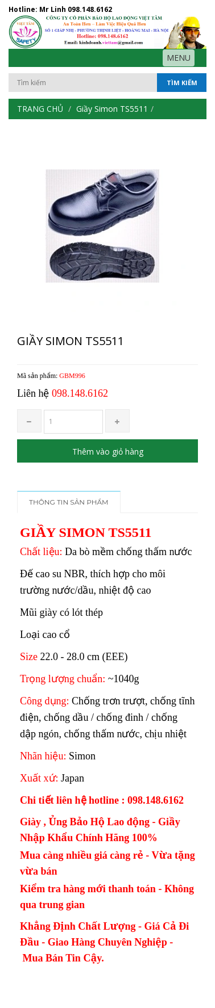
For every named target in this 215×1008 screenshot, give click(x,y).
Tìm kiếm (182, 82)
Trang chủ (40, 108)
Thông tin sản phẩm (69, 502)
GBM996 (72, 376)
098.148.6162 (90, 9)
